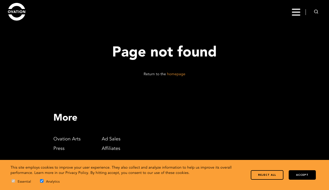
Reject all (267, 175)
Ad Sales (111, 139)
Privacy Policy (76, 173)
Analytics (50, 181)
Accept (302, 175)
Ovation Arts (67, 139)
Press (59, 148)
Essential (21, 181)
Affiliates (111, 148)
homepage (176, 74)
